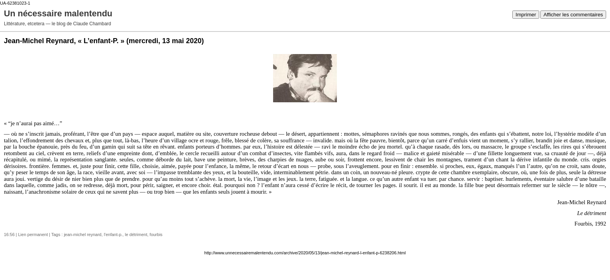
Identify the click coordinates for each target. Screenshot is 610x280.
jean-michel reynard (83, 234)
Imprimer (525, 15)
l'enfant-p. (113, 234)
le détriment (136, 234)
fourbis (156, 234)
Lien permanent (33, 234)
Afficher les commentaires (573, 15)
